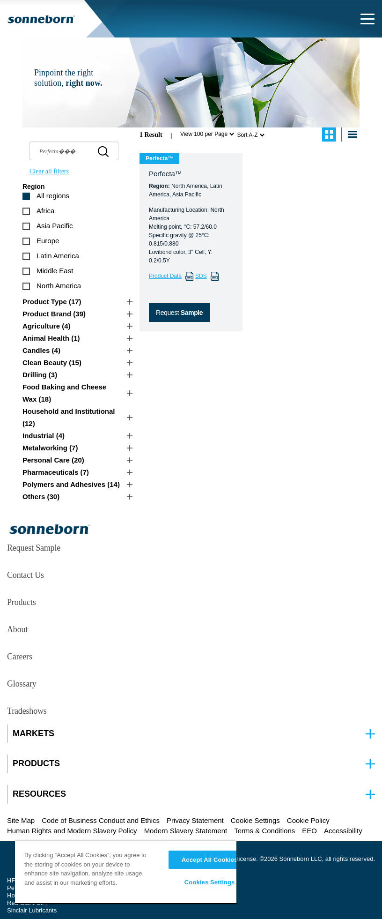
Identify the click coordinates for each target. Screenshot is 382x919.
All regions (53, 196)
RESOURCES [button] (39, 794)
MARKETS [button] (33, 733)
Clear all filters (49, 171)
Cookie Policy (308, 820)
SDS (201, 276)
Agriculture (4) (46, 326)
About (17, 629)
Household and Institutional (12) (68, 417)
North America (59, 286)
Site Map (21, 820)
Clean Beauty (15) (51, 362)
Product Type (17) (51, 302)
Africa (45, 211)
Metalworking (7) (50, 448)
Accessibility (343, 831)
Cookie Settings (255, 820)
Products (21, 602)
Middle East (55, 271)
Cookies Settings (209, 882)
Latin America (58, 256)
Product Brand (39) (54, 314)
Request (179, 312)
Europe (48, 241)
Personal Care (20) (53, 460)
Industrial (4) (43, 436)
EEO (309, 831)
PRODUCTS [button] (36, 763)
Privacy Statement (195, 820)
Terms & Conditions (264, 831)
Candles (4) (41, 350)
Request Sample (33, 548)
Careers (19, 656)
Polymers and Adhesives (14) (71, 484)
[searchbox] (73, 151)
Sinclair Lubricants (32, 910)
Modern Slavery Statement (186, 831)
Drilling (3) (39, 375)
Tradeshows (27, 711)
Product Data (165, 276)
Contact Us (25, 575)
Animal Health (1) (51, 338)
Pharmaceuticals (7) (55, 472)
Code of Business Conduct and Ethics (101, 820)
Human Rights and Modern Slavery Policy (72, 831)
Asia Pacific (55, 226)
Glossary (22, 683)
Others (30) (40, 497)
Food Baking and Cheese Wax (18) (64, 393)
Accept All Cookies (210, 859)
